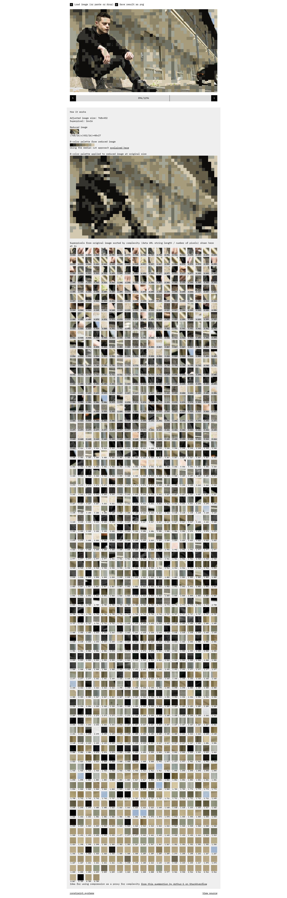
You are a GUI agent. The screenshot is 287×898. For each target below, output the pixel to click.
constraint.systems (82, 893)
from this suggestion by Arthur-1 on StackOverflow (174, 884)
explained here (119, 148)
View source (210, 893)
